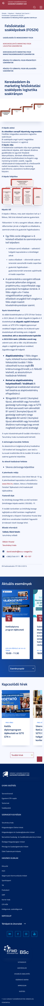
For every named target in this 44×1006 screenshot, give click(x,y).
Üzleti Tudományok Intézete (11, 851)
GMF (3, 895)
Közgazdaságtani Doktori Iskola (12, 827)
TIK (3, 885)
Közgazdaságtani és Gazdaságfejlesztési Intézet (18, 832)
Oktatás (4, 13)
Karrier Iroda (6, 899)
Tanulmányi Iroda (9, 545)
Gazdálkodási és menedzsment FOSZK (18, 38)
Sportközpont (6, 880)
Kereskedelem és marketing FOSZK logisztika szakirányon (19, 18)
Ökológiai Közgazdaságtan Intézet (13, 842)
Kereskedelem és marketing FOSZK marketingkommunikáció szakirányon (18, 53)
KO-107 (28, 556)
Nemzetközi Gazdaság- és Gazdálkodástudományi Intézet (21, 837)
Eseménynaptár (17, 668)
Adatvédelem (22, 968)
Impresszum (22, 985)
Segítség (22, 991)
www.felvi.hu (7, 483)
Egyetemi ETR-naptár (9, 798)
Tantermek (5, 803)
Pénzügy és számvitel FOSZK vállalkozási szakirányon (19, 69)
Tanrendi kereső (7, 793)
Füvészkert (5, 890)
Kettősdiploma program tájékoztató (15, 628)
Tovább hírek (17, 755)
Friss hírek (9, 723)
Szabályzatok (6, 808)
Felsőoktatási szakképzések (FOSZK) (12, 15)
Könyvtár (5, 866)
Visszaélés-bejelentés (22, 974)
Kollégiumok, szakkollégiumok (12, 909)
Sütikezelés (22, 962)
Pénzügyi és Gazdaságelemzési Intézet (15, 846)
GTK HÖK (5, 904)
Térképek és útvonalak (12, 924)
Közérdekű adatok (22, 980)
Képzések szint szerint (22, 13)
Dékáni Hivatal (8, 541)
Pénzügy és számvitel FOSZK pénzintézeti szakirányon (19, 61)
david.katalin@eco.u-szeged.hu (19, 551)
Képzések (11, 13)
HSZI (3, 871)
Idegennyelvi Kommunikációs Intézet (14, 876)
